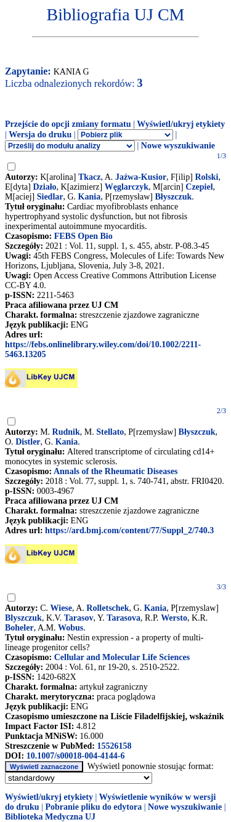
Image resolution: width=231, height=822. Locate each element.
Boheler (19, 627)
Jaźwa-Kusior (140, 177)
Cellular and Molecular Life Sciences (122, 657)
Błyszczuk (173, 196)
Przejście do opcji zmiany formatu (68, 124)
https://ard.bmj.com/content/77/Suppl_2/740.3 (129, 530)
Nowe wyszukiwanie (178, 145)
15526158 (114, 746)
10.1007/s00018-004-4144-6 (75, 755)
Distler (27, 441)
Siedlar (50, 196)
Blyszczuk (23, 618)
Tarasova (123, 618)
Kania (89, 196)
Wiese (62, 608)
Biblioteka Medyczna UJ (50, 816)
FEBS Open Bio (83, 236)
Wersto (174, 618)
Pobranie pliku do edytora (93, 807)
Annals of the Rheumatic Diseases (115, 471)
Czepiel (199, 186)
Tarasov (79, 618)
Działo (44, 186)
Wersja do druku (40, 134)
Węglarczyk (126, 186)
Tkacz (89, 177)
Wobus (70, 627)
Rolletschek (107, 608)
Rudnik (66, 432)
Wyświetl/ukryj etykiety (181, 124)
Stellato (110, 432)
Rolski (206, 177)
